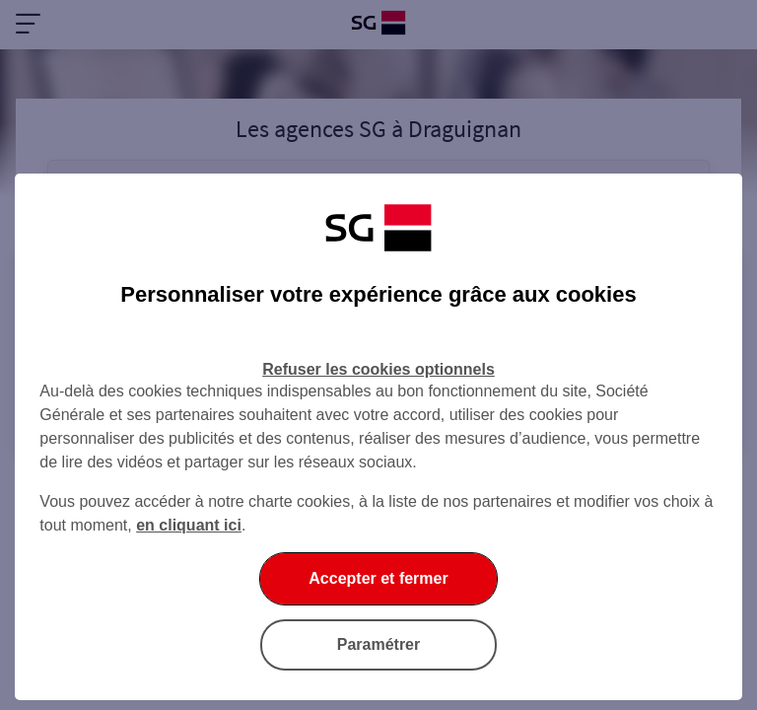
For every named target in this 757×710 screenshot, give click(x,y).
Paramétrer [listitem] (379, 644)
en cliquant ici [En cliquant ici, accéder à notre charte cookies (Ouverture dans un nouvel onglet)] (188, 525)
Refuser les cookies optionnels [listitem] (378, 369)
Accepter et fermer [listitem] (378, 578)
